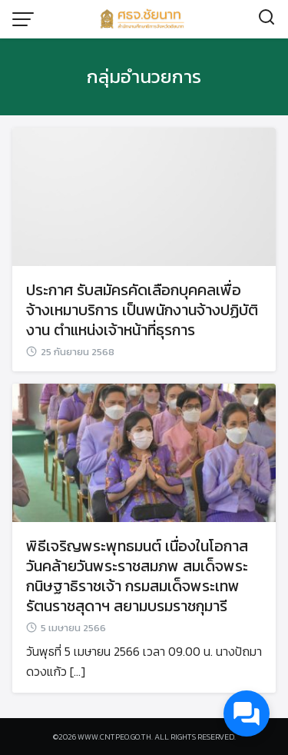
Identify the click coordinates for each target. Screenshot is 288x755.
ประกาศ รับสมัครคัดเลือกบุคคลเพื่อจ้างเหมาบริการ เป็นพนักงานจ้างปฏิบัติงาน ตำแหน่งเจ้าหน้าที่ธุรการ (142, 309)
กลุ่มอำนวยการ (144, 76)
